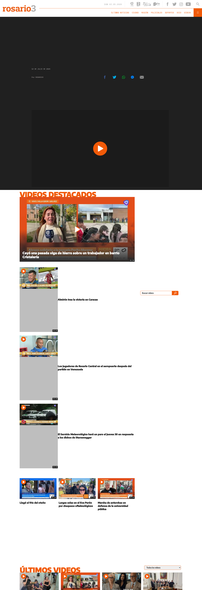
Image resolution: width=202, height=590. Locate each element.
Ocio (179, 12)
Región (144, 12)
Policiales (156, 12)
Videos (187, 12)
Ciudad (135, 12)
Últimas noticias (120, 12)
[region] (101, 39)
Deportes (169, 12)
